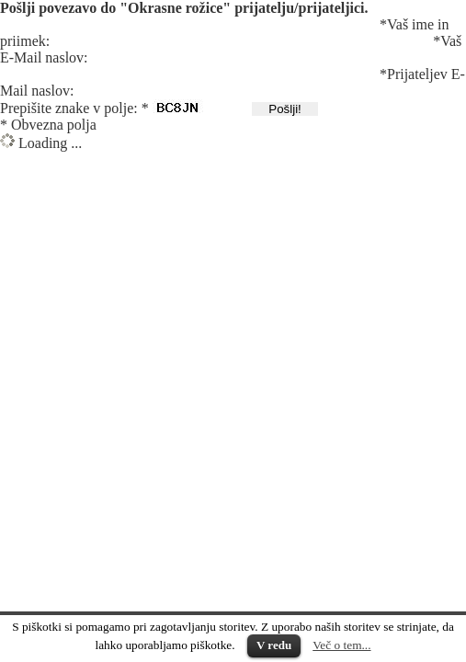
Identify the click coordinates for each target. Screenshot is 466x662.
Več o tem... (341, 645)
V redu (273, 645)
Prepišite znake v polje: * (74, 108)
